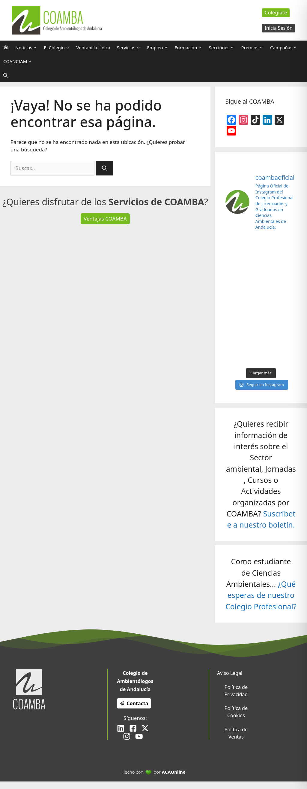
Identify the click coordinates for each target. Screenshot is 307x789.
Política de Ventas (236, 733)
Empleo (159, 47)
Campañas (285, 47)
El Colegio (58, 47)
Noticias (27, 47)
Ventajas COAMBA (105, 218)
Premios (254, 47)
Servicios (130, 47)
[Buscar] (104, 168)
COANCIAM (19, 61)
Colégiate (275, 12)
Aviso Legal (229, 673)
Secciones (223, 47)
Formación (190, 47)
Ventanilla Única (93, 47)
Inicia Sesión (278, 28)
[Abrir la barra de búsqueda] (5, 75)
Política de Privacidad (236, 691)
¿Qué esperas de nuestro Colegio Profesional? (261, 595)
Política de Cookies (236, 712)
